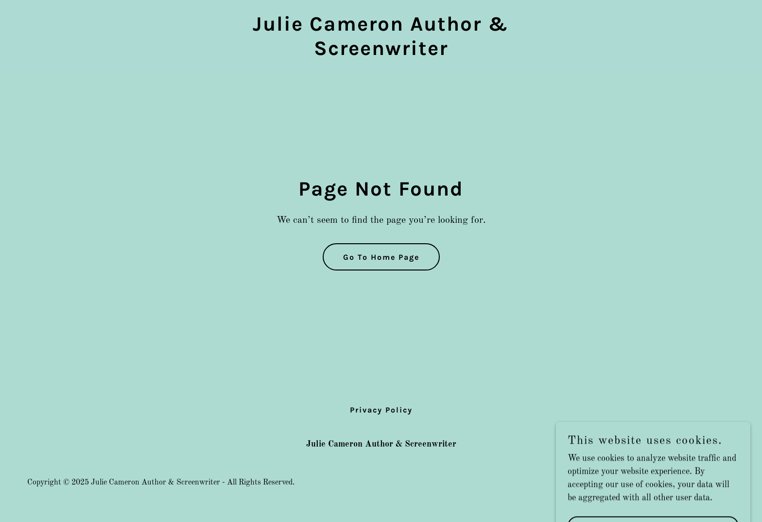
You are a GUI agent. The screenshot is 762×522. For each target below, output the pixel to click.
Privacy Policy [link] (381, 409)
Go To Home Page (381, 257)
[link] (381, 52)
